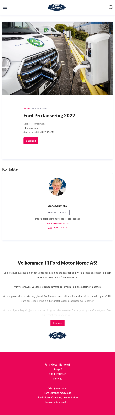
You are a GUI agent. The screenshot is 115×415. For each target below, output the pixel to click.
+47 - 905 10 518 (57, 228)
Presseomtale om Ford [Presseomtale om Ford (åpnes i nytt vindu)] (57, 402)
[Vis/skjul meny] (5, 7)
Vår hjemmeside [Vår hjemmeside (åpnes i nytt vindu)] (57, 388)
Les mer (57, 323)
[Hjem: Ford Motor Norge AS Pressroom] (56, 7)
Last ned (31, 140)
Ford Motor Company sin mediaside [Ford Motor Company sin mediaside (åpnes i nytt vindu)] (57, 397)
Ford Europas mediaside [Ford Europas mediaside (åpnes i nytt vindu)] (57, 392)
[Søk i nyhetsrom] (111, 7)
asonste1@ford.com (57, 223)
